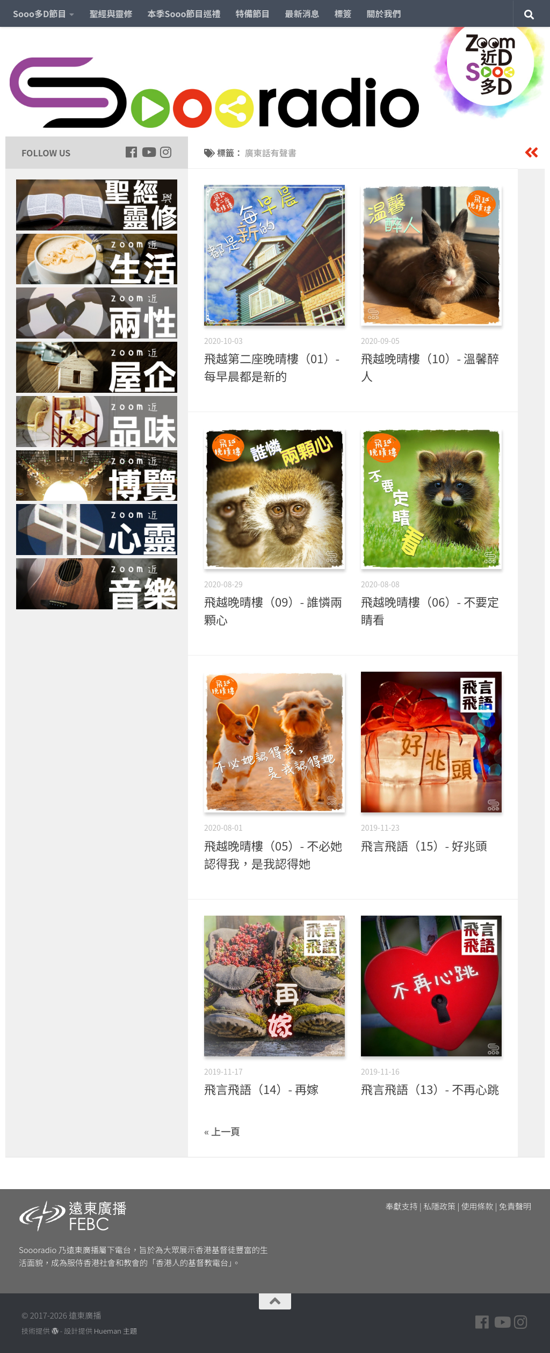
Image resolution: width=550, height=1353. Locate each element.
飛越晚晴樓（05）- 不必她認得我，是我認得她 (273, 854)
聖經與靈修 (110, 13)
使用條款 (477, 1206)
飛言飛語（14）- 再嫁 (261, 1088)
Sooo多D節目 (39, 13)
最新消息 (302, 13)
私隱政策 (439, 1206)
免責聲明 (515, 1206)
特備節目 (253, 13)
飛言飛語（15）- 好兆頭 (424, 845)
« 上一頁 (222, 1131)
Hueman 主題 (115, 1331)
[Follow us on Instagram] (165, 152)
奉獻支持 (402, 1206)
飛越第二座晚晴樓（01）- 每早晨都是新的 (271, 366)
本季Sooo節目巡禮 (183, 13)
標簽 (343, 13)
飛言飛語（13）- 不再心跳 (430, 1088)
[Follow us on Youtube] (148, 152)
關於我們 (384, 13)
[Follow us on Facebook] (131, 152)
